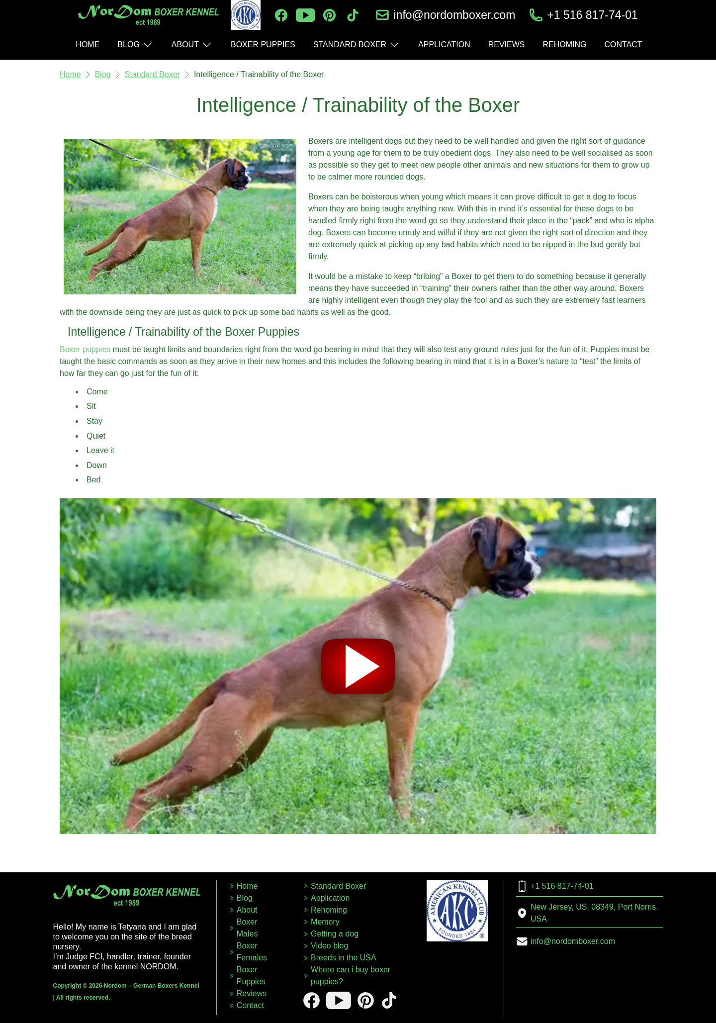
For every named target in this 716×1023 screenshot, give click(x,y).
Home (70, 74)
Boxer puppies (85, 349)
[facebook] (281, 15)
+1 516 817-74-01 (592, 14)
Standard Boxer (152, 74)
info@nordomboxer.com (454, 14)
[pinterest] (329, 15)
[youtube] (305, 15)
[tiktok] (352, 15)
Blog (103, 74)
